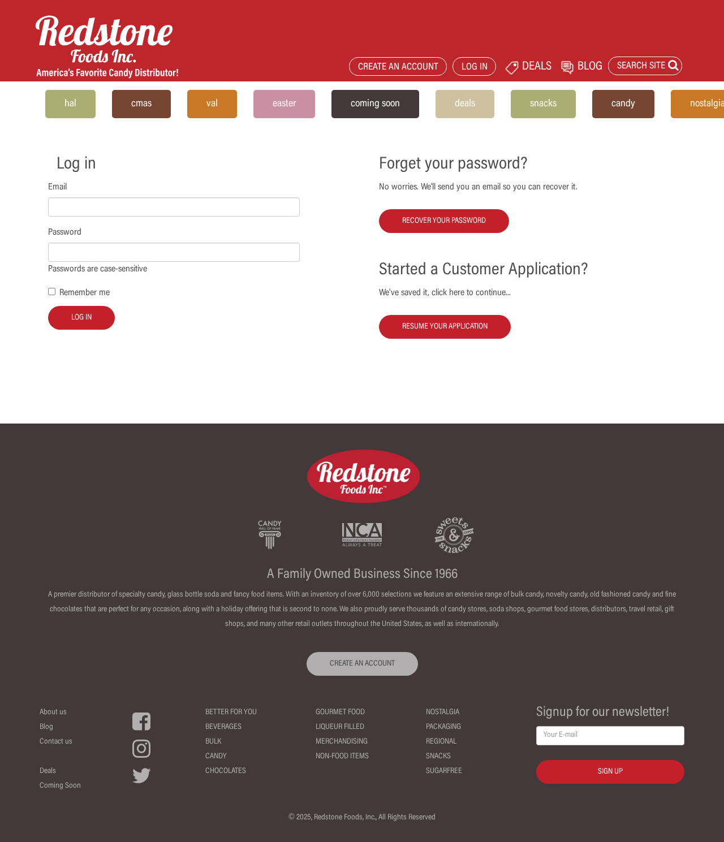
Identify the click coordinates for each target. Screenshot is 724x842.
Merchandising (342, 742)
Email (57, 187)
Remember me (84, 292)
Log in (81, 318)
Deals (48, 771)
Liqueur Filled (340, 727)
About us (53, 712)
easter (284, 104)
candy (623, 104)
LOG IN (475, 67)
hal (70, 104)
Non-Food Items (342, 757)
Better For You (231, 712)
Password (64, 232)
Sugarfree (444, 771)
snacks (543, 104)
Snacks (438, 757)
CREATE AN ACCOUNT (398, 67)
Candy (216, 757)
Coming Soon (60, 786)
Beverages (223, 727)
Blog (46, 727)
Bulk (213, 742)
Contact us (56, 742)
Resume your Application (445, 327)
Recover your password (444, 221)
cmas (141, 104)
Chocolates (225, 771)
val (212, 104)
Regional (441, 742)
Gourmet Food (340, 712)
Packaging (443, 727)
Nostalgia (442, 712)
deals (465, 104)
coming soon (375, 104)
